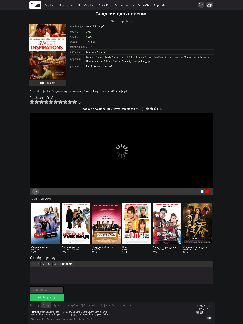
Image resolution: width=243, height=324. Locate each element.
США (88, 36)
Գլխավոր (34, 305)
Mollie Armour (112, 57)
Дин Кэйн (158, 57)
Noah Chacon (113, 61)
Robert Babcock (129, 57)
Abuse (122, 305)
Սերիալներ (66, 5)
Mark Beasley (145, 57)
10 (74, 101)
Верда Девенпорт (131, 61)
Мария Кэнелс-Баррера (196, 57)
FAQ (130, 305)
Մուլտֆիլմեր (86, 5)
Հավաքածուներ (124, 5)
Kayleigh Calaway (173, 57)
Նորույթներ (160, 5)
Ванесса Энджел (95, 57)
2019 (88, 31)
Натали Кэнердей (95, 61)
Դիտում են (144, 5)
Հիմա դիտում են (89, 305)
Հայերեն (105, 5)
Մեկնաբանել (46, 297)
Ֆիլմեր (50, 5)
